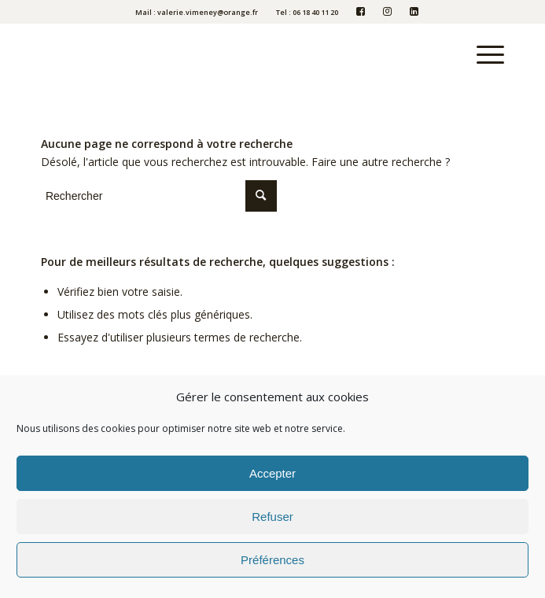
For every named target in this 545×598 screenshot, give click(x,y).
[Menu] (482, 54)
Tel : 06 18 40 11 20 (307, 12)
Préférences (272, 560)
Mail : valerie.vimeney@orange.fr (196, 12)
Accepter (272, 473)
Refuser (272, 516)
